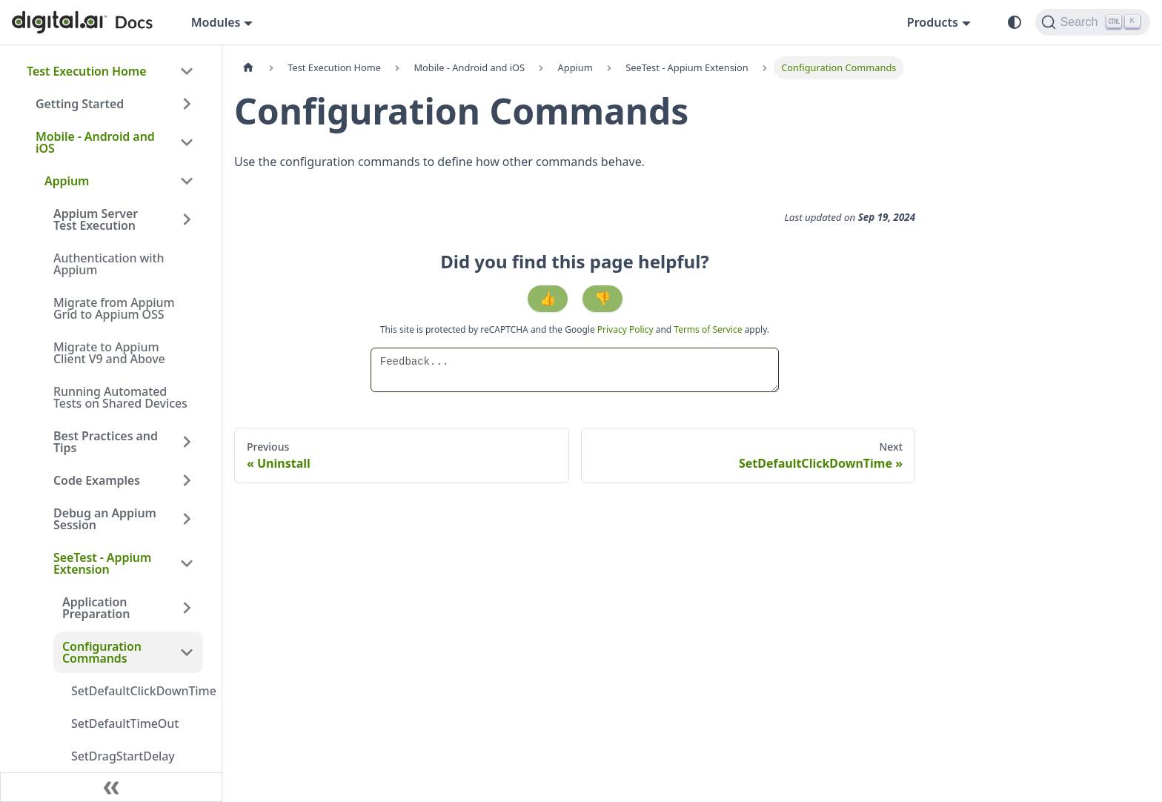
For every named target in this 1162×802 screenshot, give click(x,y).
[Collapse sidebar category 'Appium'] (186, 181)
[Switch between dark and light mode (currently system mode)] (1014, 22)
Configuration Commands (102, 652)
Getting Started (80, 104)
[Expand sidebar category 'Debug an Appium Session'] (186, 519)
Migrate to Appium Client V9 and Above (109, 353)
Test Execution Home (86, 71)
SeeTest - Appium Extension (102, 563)
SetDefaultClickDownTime (137, 691)
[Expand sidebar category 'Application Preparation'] (186, 608)
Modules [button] (216, 22)
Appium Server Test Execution (95, 219)
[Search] (1092, 22)
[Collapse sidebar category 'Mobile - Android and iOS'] (186, 142)
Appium (66, 181)
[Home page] (248, 67)
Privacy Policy (626, 329)
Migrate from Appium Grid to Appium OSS (113, 308)
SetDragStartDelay (123, 756)
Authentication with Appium (109, 264)
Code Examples (96, 480)
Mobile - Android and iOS (95, 142)
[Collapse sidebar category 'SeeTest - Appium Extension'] (186, 563)
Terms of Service (708, 329)
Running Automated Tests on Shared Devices (120, 397)
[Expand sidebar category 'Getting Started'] (186, 104)
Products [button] (932, 22)
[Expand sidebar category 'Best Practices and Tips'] (186, 442)
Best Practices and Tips (105, 442)
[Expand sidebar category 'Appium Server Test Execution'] (186, 219)
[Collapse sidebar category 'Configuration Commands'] (186, 652)
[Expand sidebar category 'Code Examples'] (186, 480)
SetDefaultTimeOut (125, 723)
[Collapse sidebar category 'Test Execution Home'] (186, 71)
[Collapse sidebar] (111, 787)
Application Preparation (96, 608)
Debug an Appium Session (104, 519)
